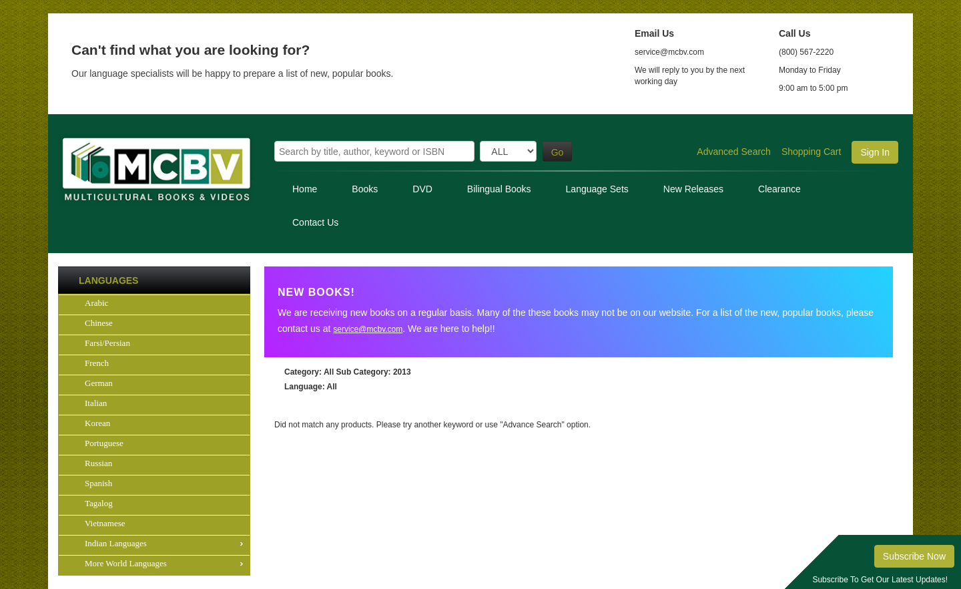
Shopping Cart (811, 151)
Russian (98, 463)
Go (557, 152)
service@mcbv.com (367, 329)
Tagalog (99, 503)
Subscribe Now (914, 556)
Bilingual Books (499, 189)
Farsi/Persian (107, 343)
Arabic (96, 303)
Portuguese (104, 443)
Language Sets (597, 189)
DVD (422, 189)
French (97, 363)
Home (304, 189)
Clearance (779, 189)
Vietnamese (105, 523)
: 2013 (373, 372)
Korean (97, 423)
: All (309, 372)
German (99, 383)
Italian (96, 403)
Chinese (99, 323)
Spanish (98, 483)
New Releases (693, 189)
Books (365, 189)
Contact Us (315, 222)
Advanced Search (734, 151)
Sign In (875, 152)
